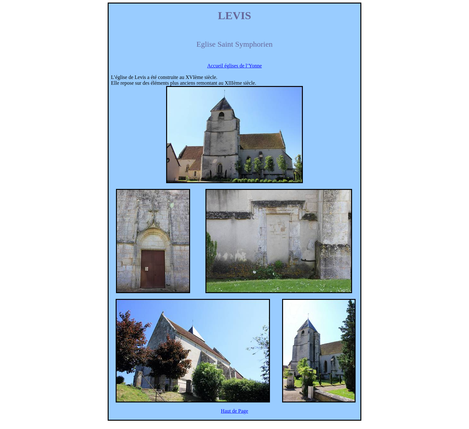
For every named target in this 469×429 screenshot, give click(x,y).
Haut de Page (234, 411)
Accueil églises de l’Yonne (234, 65)
